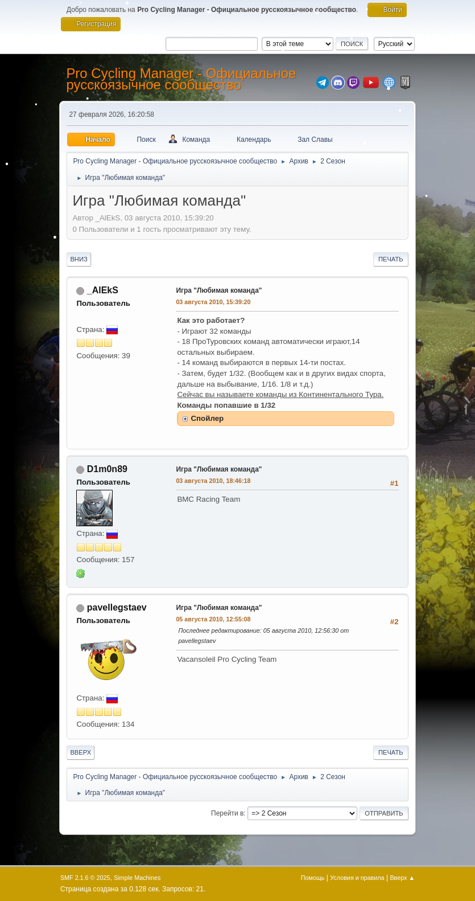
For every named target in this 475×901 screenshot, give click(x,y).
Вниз (78, 259)
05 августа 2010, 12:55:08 (213, 619)
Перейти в (227, 813)
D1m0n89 (107, 469)
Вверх (80, 752)
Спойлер (207, 418)
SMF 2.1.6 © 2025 (85, 877)
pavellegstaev (117, 607)
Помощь (313, 877)
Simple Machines (137, 877)
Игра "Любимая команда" (219, 290)
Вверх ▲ (402, 877)
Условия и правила (357, 877)
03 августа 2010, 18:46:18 (213, 480)
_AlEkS (102, 290)
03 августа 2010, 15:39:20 (213, 301)
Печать (390, 259)
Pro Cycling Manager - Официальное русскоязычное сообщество (181, 78)
